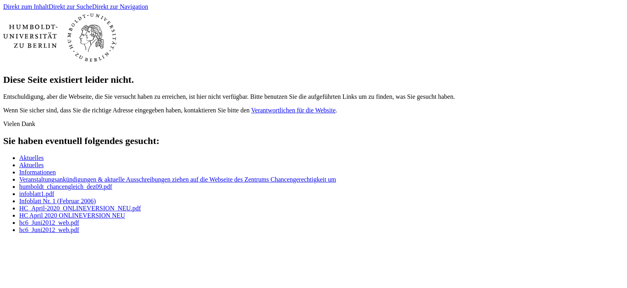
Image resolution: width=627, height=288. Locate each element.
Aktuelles (31, 157)
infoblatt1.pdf (36, 193)
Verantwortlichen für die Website (293, 110)
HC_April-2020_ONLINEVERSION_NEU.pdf (80, 208)
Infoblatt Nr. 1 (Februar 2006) (57, 201)
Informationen (37, 172)
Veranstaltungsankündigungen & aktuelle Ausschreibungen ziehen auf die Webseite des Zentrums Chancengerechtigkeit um (177, 179)
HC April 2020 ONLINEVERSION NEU (72, 215)
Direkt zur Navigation (120, 6)
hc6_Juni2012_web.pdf (49, 222)
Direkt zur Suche (70, 6)
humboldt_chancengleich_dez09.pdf (65, 186)
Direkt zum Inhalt (26, 6)
